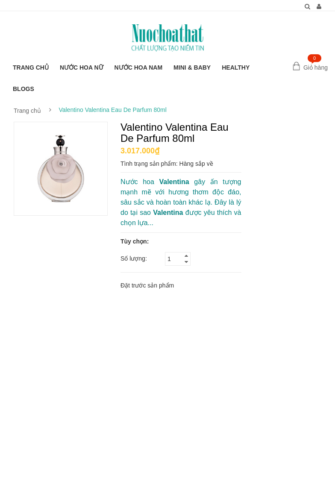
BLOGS (23, 88)
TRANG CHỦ (31, 67)
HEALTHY (236, 67)
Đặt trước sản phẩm (147, 285)
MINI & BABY (192, 67)
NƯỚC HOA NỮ (81, 67)
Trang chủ (27, 110)
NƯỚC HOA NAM (138, 67)
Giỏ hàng (315, 67)
